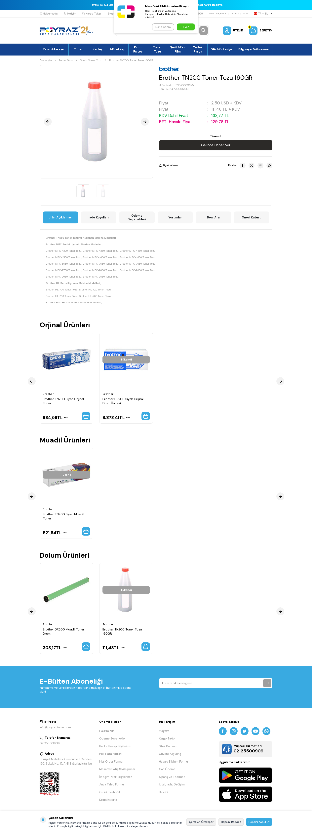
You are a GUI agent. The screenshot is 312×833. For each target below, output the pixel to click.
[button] (48, 122)
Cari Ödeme (167, 769)
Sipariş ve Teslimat (172, 777)
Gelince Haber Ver (215, 145)
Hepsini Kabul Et (259, 822)
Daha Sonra (163, 27)
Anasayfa (46, 60)
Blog (111, 13)
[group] (96, 121)
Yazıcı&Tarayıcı (54, 49)
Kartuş (97, 49)
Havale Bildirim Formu (173, 762)
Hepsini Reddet (231, 822)
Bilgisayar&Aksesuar (253, 49)
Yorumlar (175, 217)
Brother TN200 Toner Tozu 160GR (122, 631)
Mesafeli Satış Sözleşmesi (117, 769)
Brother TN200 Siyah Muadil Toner (63, 516)
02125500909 (50, 743)
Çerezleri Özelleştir (201, 822)
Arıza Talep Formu (111, 784)
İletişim (70, 13)
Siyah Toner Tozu (91, 60)
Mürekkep (117, 49)
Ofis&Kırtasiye (221, 49)
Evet (186, 27)
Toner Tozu (157, 49)
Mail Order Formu (111, 762)
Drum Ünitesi (138, 49)
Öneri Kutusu (251, 217)
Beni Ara (213, 217)
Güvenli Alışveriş (170, 754)
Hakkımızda (49, 13)
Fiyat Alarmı (168, 165)
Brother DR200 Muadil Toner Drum (63, 631)
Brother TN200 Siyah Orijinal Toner (63, 401)
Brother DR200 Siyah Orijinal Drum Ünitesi (122, 401)
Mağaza (164, 731)
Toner (78, 49)
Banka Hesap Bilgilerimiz (115, 746)
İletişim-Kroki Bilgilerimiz (115, 777)
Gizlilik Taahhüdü (110, 792)
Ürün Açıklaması (60, 217)
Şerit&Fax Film (177, 49)
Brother (48, 394)
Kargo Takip (91, 13)
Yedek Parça (198, 49)
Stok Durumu (167, 746)
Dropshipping (108, 800)
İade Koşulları (99, 217)
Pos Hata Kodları (110, 754)
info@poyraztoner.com (55, 727)
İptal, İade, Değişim (172, 784)
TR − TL (263, 13)
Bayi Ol (163, 792)
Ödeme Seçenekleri (137, 217)
